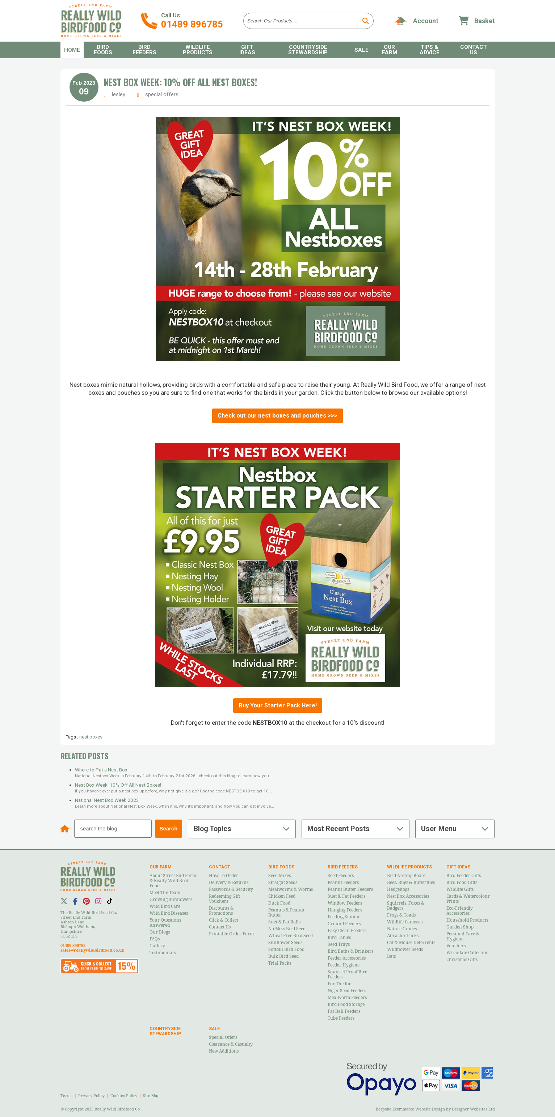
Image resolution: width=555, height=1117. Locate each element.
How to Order (223, 875)
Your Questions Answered (165, 923)
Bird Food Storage (346, 1004)
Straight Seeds (282, 882)
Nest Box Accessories (408, 896)
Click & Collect (223, 920)
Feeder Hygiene (344, 965)
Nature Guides (402, 928)
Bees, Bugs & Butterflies (411, 882)
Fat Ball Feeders (344, 1011)
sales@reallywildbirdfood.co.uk (92, 950)
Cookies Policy (123, 1095)
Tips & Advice (430, 50)
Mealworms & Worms (290, 889)
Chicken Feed (281, 896)
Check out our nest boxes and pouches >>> (277, 415)
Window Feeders (345, 903)
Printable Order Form (231, 933)
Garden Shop (460, 927)
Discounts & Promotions (221, 911)
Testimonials (163, 952)
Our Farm (389, 50)
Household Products (467, 920)
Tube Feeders (341, 1018)
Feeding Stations (344, 916)
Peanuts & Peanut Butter (286, 912)
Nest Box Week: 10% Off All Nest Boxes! (180, 82)
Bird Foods (103, 50)
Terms (66, 1095)
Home (72, 50)
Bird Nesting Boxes (406, 875)
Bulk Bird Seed (283, 956)
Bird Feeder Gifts (463, 875)
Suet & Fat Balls (284, 922)
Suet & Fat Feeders (346, 896)
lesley (118, 94)
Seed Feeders (341, 875)
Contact (219, 867)
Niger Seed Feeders (347, 990)
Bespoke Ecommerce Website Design (410, 1109)
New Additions (224, 1051)
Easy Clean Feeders (347, 930)
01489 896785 (192, 24)
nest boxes (90, 737)
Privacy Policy (91, 1095)
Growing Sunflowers (171, 899)
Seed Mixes (279, 875)
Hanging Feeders (345, 910)
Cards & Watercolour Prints (468, 899)
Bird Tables (339, 937)
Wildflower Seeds (405, 949)
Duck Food (279, 903)
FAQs (155, 939)
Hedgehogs (398, 889)
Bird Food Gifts (461, 882)
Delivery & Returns (228, 882)
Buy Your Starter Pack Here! (278, 705)
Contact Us (473, 50)
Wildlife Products (198, 50)
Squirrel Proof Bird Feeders (347, 974)
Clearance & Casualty (231, 1044)
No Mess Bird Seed (287, 928)
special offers (161, 94)
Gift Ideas (247, 50)
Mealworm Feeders (347, 997)
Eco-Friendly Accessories (459, 911)
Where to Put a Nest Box (101, 770)
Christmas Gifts (462, 959)
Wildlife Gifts (460, 889)
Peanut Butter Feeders (350, 889)
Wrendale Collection (467, 952)
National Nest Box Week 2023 (107, 800)
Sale (361, 50)
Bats (391, 956)
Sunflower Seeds (285, 942)
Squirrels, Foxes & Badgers (405, 906)
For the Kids (340, 983)
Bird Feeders (144, 50)
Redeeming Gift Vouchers (224, 899)
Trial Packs (279, 963)
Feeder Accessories (347, 958)
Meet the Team (165, 892)
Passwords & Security (231, 889)
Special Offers (223, 1037)
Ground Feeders (344, 923)
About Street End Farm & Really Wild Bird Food (173, 880)
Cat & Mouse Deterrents (411, 942)
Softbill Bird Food (286, 949)
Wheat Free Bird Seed (290, 935)
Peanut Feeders (343, 882)
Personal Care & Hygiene (462, 936)
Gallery (157, 945)
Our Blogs (160, 932)
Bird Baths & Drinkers (350, 951)
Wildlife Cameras (404, 922)
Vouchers (456, 945)
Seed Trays (339, 944)
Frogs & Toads (401, 915)
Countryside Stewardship (308, 50)
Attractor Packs (403, 935)
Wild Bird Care (165, 906)
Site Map (151, 1095)
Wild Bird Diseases (169, 913)
